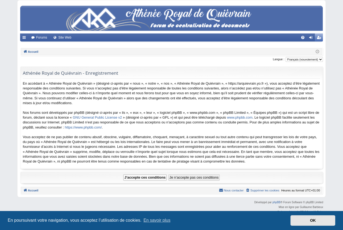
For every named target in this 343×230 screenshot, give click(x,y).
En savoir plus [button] (156, 220)
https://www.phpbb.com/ (83, 127)
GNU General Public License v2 (97, 117)
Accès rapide (25, 39)
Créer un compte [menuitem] (320, 39)
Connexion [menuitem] (312, 39)
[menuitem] (303, 37)
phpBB (277, 202)
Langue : (278, 59)
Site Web (64, 37)
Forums (41, 37)
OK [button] (313, 220)
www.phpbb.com (239, 117)
